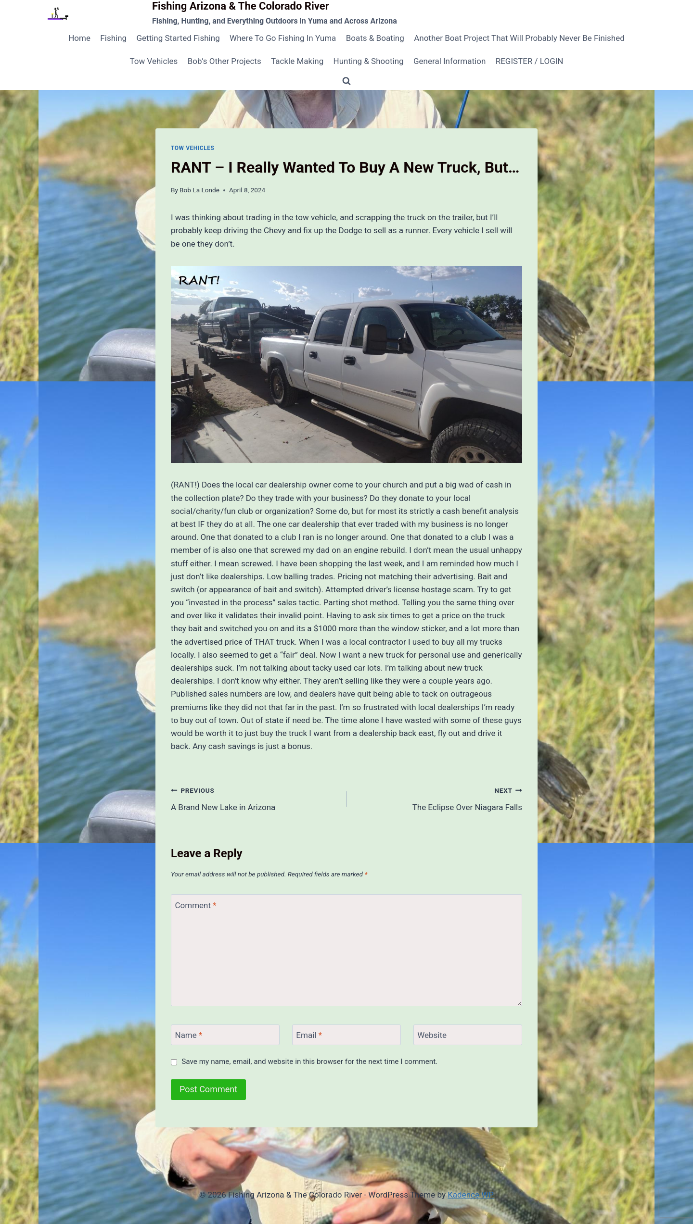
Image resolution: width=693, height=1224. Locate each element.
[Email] (346, 1034)
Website (432, 1035)
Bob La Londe (199, 190)
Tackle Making (297, 61)
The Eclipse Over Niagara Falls (438, 798)
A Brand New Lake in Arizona (254, 798)
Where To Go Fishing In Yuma (283, 38)
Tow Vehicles (154, 61)
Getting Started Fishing (177, 38)
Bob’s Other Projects (224, 61)
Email (309, 1035)
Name (189, 1035)
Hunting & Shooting (369, 61)
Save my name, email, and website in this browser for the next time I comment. (309, 1061)
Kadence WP (471, 1194)
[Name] (225, 1034)
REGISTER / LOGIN (530, 61)
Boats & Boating (375, 38)
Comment (196, 905)
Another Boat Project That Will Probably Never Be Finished (519, 38)
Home (79, 38)
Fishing (113, 38)
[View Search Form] (346, 81)
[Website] (467, 1034)
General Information (449, 61)
